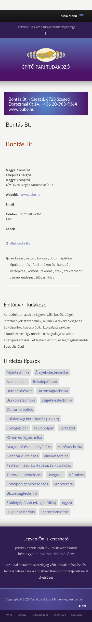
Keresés (21, 614)
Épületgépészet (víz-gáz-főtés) (31, 502)
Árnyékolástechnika (51, 372)
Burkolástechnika (21, 400)
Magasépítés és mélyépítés (29, 446)
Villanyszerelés (56, 455)
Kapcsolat (76, 614)
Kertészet (67, 428)
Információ (59, 614)
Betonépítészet (19, 390)
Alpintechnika (20, 243)
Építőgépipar (17, 428)
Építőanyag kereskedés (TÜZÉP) (33, 418)
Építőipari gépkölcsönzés (27, 483)
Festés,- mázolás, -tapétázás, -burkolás (39, 465)
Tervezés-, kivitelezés (24, 474)
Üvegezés (55, 474)
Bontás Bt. (18, 124)
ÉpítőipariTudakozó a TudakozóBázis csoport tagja (46, 27)
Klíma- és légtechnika (24, 437)
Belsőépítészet (45, 381)
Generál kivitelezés (22, 455)
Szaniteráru (63, 483)
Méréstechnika (69, 446)
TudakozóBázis (39, 614)
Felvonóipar (43, 428)
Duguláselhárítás (21, 511)
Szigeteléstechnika (56, 400)
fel (84, 606)
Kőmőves (77, 474)
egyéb (67, 502)
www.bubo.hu (21, 109)
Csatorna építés (20, 409)
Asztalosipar (17, 381)
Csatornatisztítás (55, 511)
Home (8, 614)
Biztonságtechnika (53, 390)
